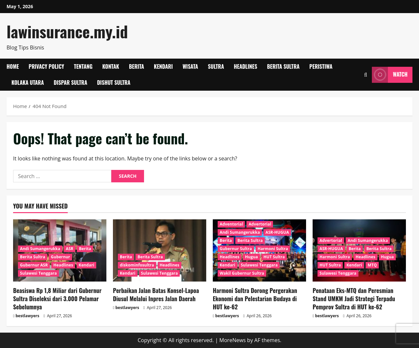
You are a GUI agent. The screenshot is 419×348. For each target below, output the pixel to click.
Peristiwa (321, 66)
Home (13, 66)
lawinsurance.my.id (67, 31)
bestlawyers (27, 316)
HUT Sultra (274, 257)
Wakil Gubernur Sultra (242, 273)
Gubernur (60, 257)
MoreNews (232, 340)
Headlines (245, 66)
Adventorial (231, 224)
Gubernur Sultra (236, 248)
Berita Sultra (283, 66)
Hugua (251, 257)
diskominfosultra (137, 265)
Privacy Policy (46, 66)
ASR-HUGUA (277, 232)
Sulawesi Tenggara (38, 273)
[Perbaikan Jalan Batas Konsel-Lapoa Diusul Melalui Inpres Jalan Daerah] (159, 250)
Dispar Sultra (70, 82)
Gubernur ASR (34, 265)
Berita (136, 66)
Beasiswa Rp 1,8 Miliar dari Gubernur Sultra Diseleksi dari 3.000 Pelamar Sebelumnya (57, 298)
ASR (69, 248)
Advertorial (259, 224)
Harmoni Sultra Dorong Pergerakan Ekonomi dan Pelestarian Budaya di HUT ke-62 (255, 298)
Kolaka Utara (27, 82)
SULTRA (216, 66)
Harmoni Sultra (273, 248)
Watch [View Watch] (390, 75)
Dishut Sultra (113, 82)
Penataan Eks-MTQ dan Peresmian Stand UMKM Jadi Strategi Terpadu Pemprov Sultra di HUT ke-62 (354, 298)
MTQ (372, 265)
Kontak (110, 66)
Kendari (163, 66)
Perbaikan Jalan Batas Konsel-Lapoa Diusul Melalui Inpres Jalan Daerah (156, 294)
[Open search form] (365, 74)
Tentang (83, 66)
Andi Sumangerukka (40, 248)
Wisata (190, 66)
